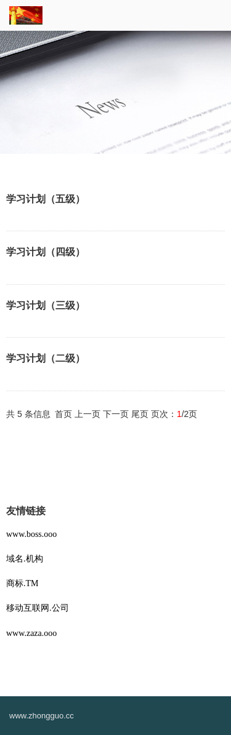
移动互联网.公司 (37, 608)
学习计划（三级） (45, 305)
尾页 (139, 414)
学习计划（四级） (45, 252)
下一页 (116, 414)
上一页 (87, 414)
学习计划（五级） (45, 199)
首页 (63, 414)
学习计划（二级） (45, 358)
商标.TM (22, 583)
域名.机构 (24, 558)
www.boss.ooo (31, 534)
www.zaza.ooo (31, 633)
